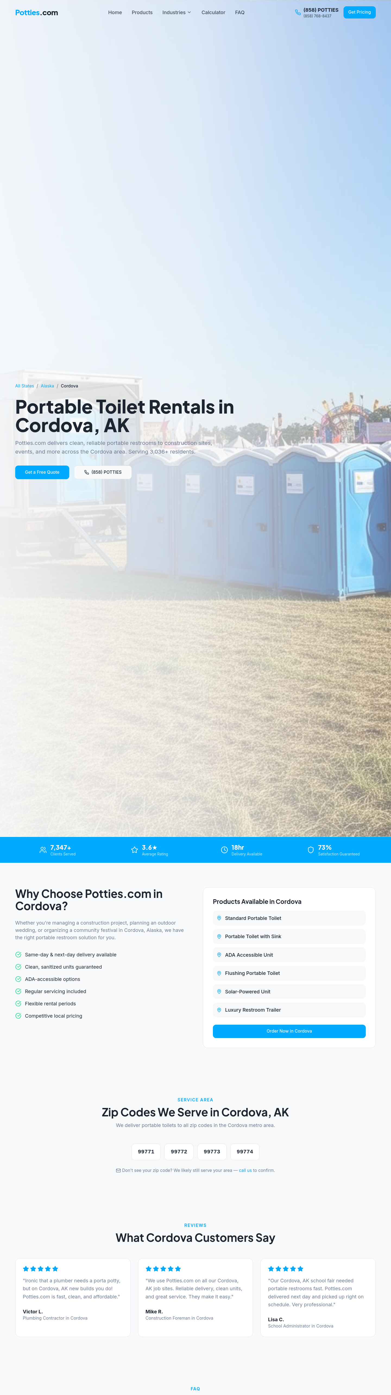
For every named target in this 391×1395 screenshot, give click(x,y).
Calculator (213, 12)
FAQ (240, 12)
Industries (177, 12)
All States (24, 386)
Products (142, 12)
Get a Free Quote (42, 472)
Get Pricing (359, 12)
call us (245, 1170)
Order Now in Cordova (289, 1031)
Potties (36, 12)
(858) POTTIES (103, 472)
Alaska (47, 386)
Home (115, 12)
